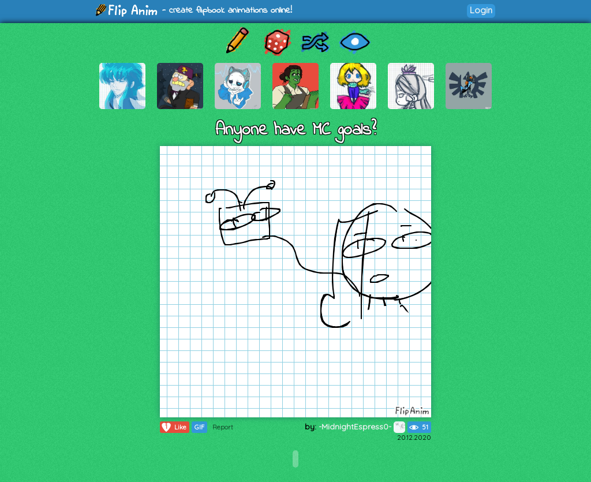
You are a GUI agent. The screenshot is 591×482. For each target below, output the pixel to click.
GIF (199, 427)
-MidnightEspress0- (362, 426)
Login (481, 10)
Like (173, 427)
